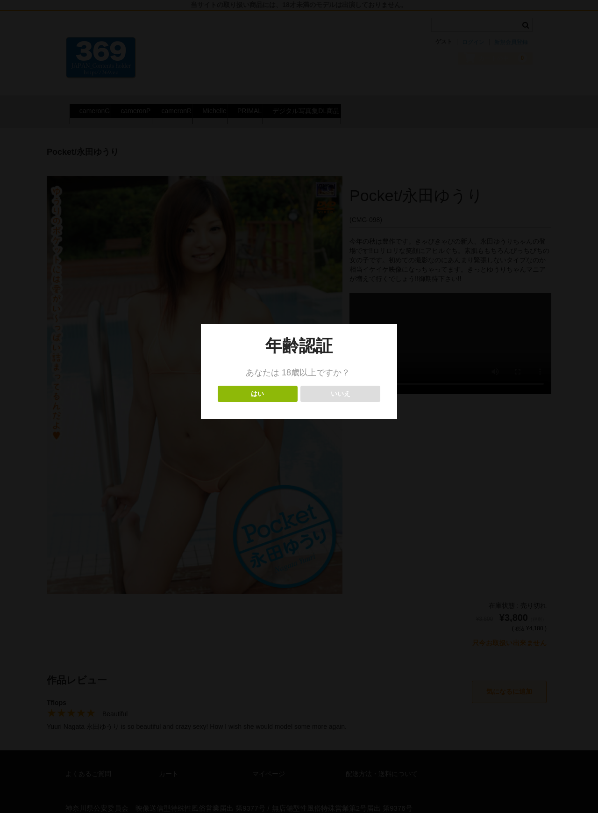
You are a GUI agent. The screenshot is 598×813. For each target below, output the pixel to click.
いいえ (340, 394)
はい (258, 394)
